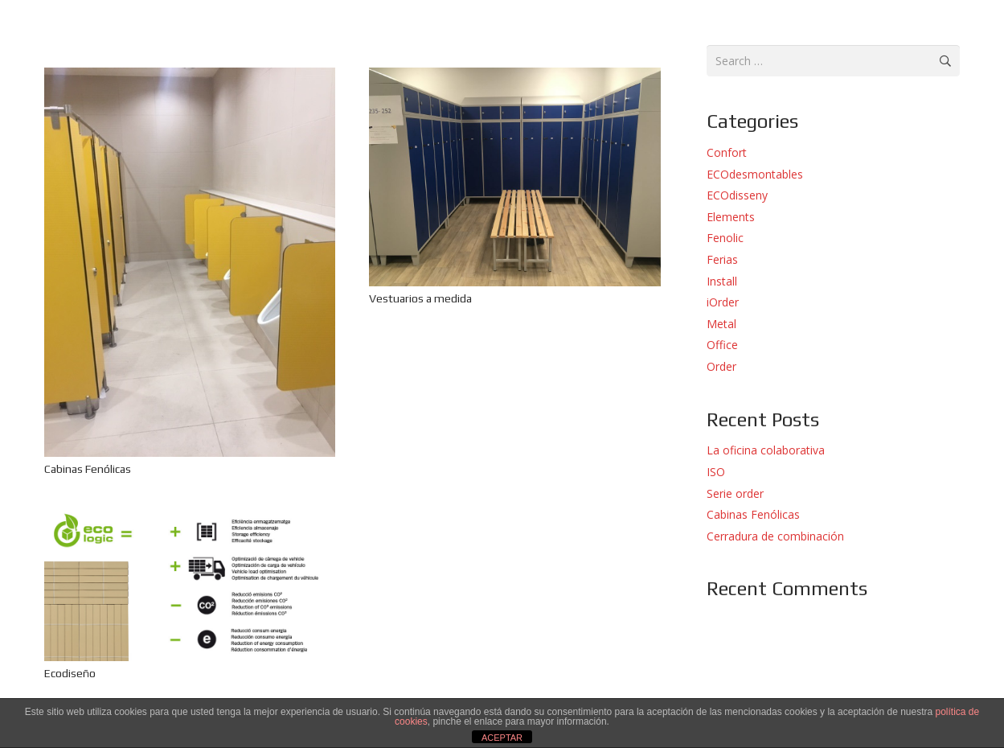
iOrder (723, 302)
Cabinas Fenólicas (87, 468)
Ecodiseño (70, 673)
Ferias (722, 259)
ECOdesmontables (755, 174)
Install (722, 281)
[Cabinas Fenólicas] (190, 76)
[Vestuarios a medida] (515, 76)
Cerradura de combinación (775, 536)
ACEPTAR (502, 737)
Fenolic (725, 237)
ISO (716, 471)
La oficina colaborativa (766, 450)
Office (722, 344)
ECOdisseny (737, 195)
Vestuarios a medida (420, 298)
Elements (731, 216)
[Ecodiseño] (190, 519)
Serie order (735, 493)
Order (721, 366)
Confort (727, 152)
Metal (721, 323)
